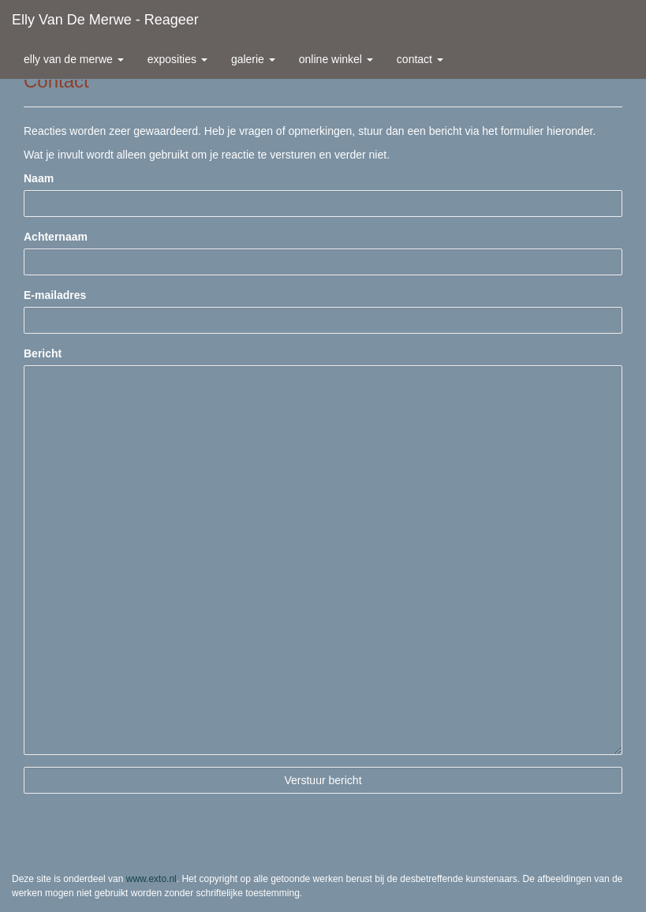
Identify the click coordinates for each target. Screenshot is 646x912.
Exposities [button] (177, 59)
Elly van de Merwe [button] (74, 59)
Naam (39, 178)
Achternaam (56, 236)
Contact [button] (420, 59)
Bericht (43, 353)
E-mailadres (55, 295)
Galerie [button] (253, 59)
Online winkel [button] (336, 59)
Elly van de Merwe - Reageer (105, 20)
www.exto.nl (151, 878)
